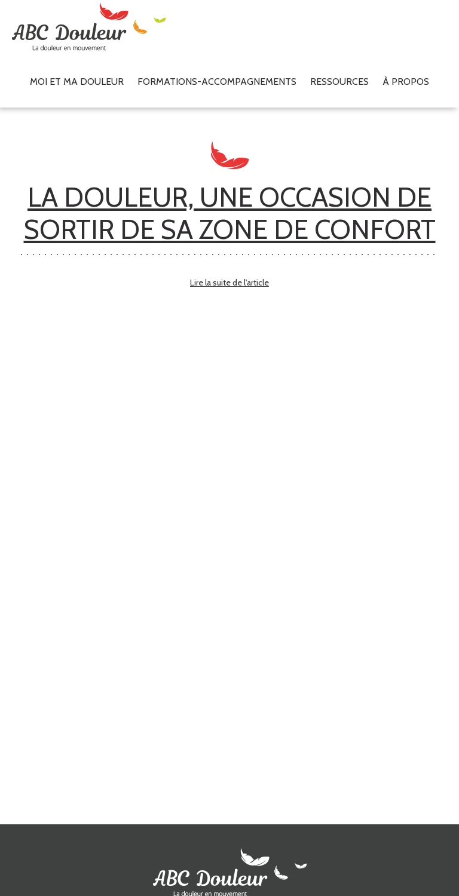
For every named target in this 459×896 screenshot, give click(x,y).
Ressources (339, 81)
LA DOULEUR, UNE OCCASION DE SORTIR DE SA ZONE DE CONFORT (230, 213)
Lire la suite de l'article (229, 282)
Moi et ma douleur (77, 81)
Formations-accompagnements (216, 81)
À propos (405, 81)
